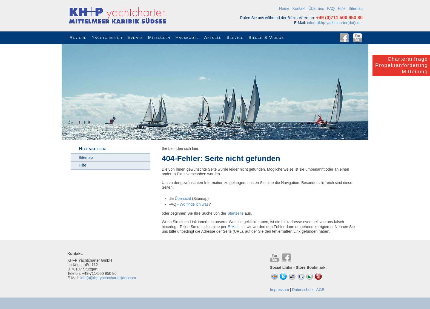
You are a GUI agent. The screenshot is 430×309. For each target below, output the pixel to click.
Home (284, 8)
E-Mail (233, 227)
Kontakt (299, 8)
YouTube (357, 37)
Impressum (279, 289)
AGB (320, 289)
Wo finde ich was (194, 204)
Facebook (344, 37)
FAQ (331, 8)
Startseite (235, 213)
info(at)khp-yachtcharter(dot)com (335, 23)
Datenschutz (302, 289)
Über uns (316, 8)
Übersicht (183, 198)
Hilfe (341, 8)
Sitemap (356, 8)
